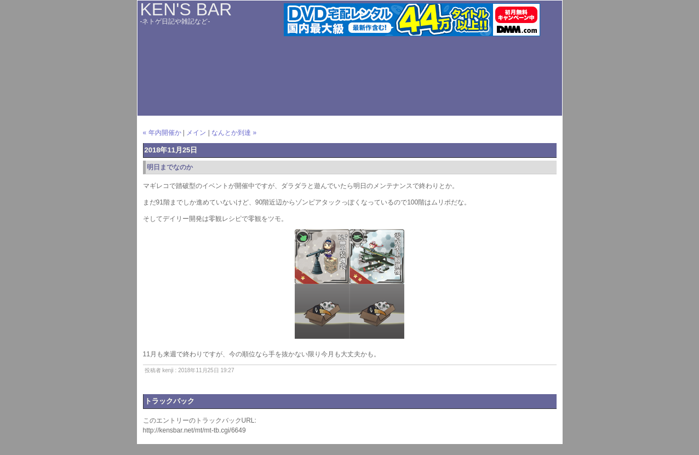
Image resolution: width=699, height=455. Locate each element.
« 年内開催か (162, 132)
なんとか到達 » (233, 132)
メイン (196, 132)
